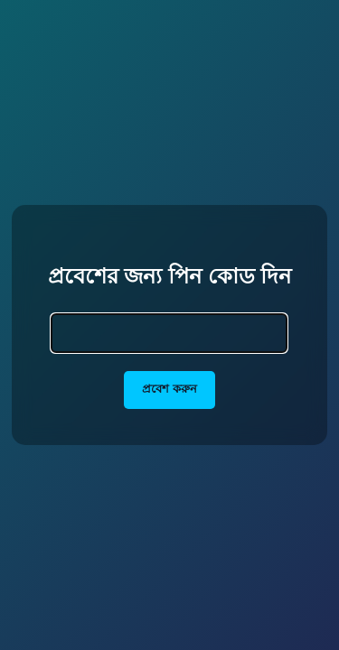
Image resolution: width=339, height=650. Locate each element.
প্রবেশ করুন (169, 388)
